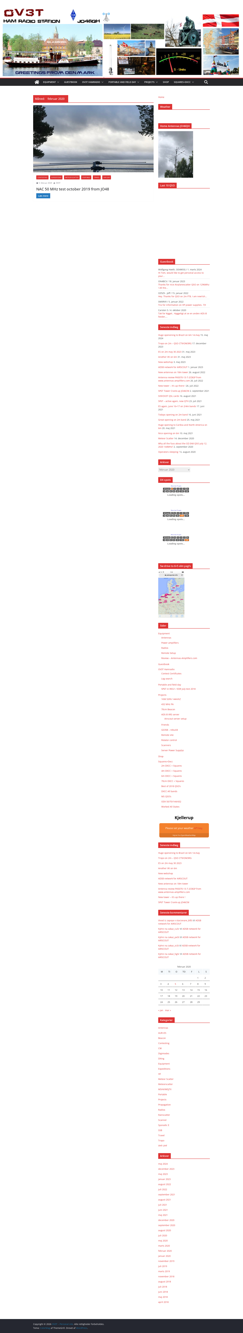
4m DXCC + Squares (171, 770)
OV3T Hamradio (91, 82)
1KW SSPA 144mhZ (171, 699)
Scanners (166, 745)
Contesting (42, 177)
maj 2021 (163, 1214)
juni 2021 (163, 1209)
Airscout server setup (175, 718)
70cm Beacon (168, 709)
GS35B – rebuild (169, 729)
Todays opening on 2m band (173, 414)
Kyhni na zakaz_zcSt (168, 945)
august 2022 (164, 1184)
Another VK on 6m (167, 356)
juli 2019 (162, 1266)
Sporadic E (163, 1125)
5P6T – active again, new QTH (173, 401)
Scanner (162, 1120)
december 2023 (166, 1168)
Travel (96, 177)
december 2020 (166, 1220)
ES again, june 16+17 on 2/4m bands (177, 406)
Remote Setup (168, 653)
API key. (198, 828)
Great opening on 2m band (172, 419)
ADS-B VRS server (170, 714)
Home (161, 97)
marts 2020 (164, 1245)
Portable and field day (122, 82)
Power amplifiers (170, 642)
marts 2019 (164, 1271)
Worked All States (170, 806)
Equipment (49, 82)
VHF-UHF (107, 177)
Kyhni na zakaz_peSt (168, 937)
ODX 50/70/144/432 (171, 801)
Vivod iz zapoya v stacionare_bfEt (175, 920)
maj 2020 (163, 1240)
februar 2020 (165, 1250)
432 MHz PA (167, 704)
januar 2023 (164, 1179)
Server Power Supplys (172, 750)
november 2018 (166, 1276)
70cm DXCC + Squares (172, 781)
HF (159, 1073)
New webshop (165, 362)
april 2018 (163, 1302)
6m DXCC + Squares (171, 775)
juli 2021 (162, 1204)
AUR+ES (162, 1032)
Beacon (162, 1038)
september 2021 (166, 1194)
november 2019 (166, 1261)
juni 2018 (163, 1291)
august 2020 (164, 1230)
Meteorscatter (165, 1084)
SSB (160, 1130)
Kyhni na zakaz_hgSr (168, 953)
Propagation (164, 1104)
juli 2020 (162, 1235)
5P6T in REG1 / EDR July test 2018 (178, 688)
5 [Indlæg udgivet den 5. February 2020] (175, 983)
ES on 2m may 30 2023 (169, 351)
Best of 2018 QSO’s (171, 786)
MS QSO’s (166, 796)
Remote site (167, 734)
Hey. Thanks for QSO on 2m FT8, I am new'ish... (182, 296)
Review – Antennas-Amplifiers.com (179, 658)
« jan (160, 1010)
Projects (149, 82)
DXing (161, 1058)
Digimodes (163, 1053)
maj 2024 (163, 1163)
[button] (57, 82)
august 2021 (164, 1199)
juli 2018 (162, 1286)
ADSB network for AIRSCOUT (173, 367)
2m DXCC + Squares (171, 765)
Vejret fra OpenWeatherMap (184, 835)
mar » (168, 1010)
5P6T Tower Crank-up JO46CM (173, 390)
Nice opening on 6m (168, 433)
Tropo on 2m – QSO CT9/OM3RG (175, 343)
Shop (166, 82)
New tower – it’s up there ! (171, 385)
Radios (164, 647)
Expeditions (56, 177)
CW (160, 1048)
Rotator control (169, 740)
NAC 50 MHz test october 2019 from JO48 (72, 189)
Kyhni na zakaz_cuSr (168, 928)
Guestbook (70, 82)
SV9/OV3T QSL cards (168, 396)
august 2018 (164, 1281)
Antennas (166, 637)
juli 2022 (162, 1189)
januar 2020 (164, 1255)
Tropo (161, 1140)
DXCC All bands (169, 791)
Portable (86, 177)
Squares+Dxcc (182, 82)
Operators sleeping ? (169, 451)
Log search (166, 678)
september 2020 (166, 1225)
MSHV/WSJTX (164, 1089)
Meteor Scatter (71, 177)
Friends (165, 724)
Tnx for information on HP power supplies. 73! (182, 304)
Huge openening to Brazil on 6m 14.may (179, 335)
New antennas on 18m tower (173, 372)
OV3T (58, 183)
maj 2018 (163, 1296)
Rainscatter (164, 1114)
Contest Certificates (171, 673)
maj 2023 (163, 1174)
